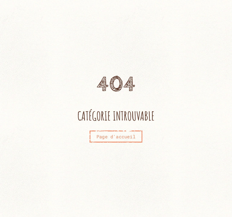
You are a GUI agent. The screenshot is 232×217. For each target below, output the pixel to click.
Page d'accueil (116, 137)
